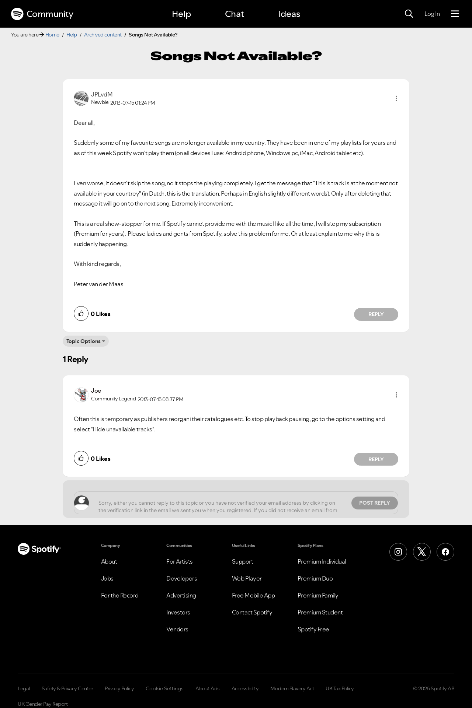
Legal (24, 688)
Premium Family (318, 595)
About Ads (207, 688)
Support (242, 561)
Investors (178, 612)
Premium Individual (322, 561)
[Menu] (455, 14)
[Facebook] (445, 552)
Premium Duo (315, 578)
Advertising (181, 595)
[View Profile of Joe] (96, 390)
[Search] (409, 14)
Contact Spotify (252, 612)
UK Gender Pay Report (42, 704)
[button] (396, 98)
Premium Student (320, 612)
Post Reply (374, 503)
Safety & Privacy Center (67, 688)
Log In (432, 14)
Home (52, 34)
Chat (234, 14)
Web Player (247, 578)
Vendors (177, 629)
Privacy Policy (119, 688)
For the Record (120, 595)
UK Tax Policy (340, 688)
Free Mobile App (253, 595)
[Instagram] (398, 552)
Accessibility (245, 688)
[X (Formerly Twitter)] (422, 552)
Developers (181, 578)
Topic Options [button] (83, 341)
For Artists (179, 561)
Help (181, 14)
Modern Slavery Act (292, 688)
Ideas (289, 14)
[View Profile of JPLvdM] (101, 94)
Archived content (103, 34)
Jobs (107, 578)
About (109, 561)
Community (42, 14)
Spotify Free (313, 629)
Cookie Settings (165, 688)
